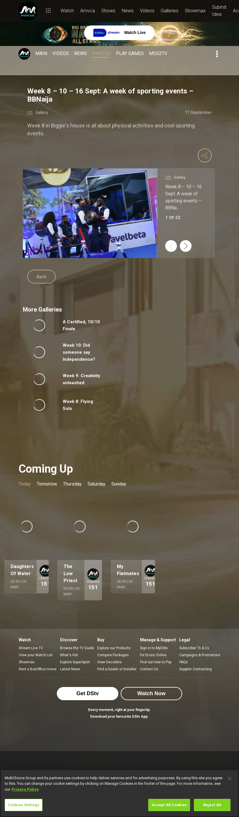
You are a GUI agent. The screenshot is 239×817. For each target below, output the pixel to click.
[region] (119, 793)
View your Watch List (36, 655)
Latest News (70, 669)
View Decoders (109, 662)
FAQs (183, 662)
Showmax (27, 662)
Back (41, 276)
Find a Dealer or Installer (116, 669)
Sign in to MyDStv (154, 648)
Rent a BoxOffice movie (38, 669)
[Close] (229, 778)
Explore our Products (114, 648)
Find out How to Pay (156, 662)
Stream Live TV (31, 648)
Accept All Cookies (169, 805)
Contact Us (149, 669)
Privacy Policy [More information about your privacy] (25, 789)
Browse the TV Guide (77, 648)
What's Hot (69, 655)
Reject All (212, 805)
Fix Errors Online (153, 655)
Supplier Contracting (195, 669)
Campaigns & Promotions (199, 655)
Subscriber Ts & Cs (194, 648)
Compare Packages (113, 655)
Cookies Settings (23, 805)
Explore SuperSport (75, 662)
